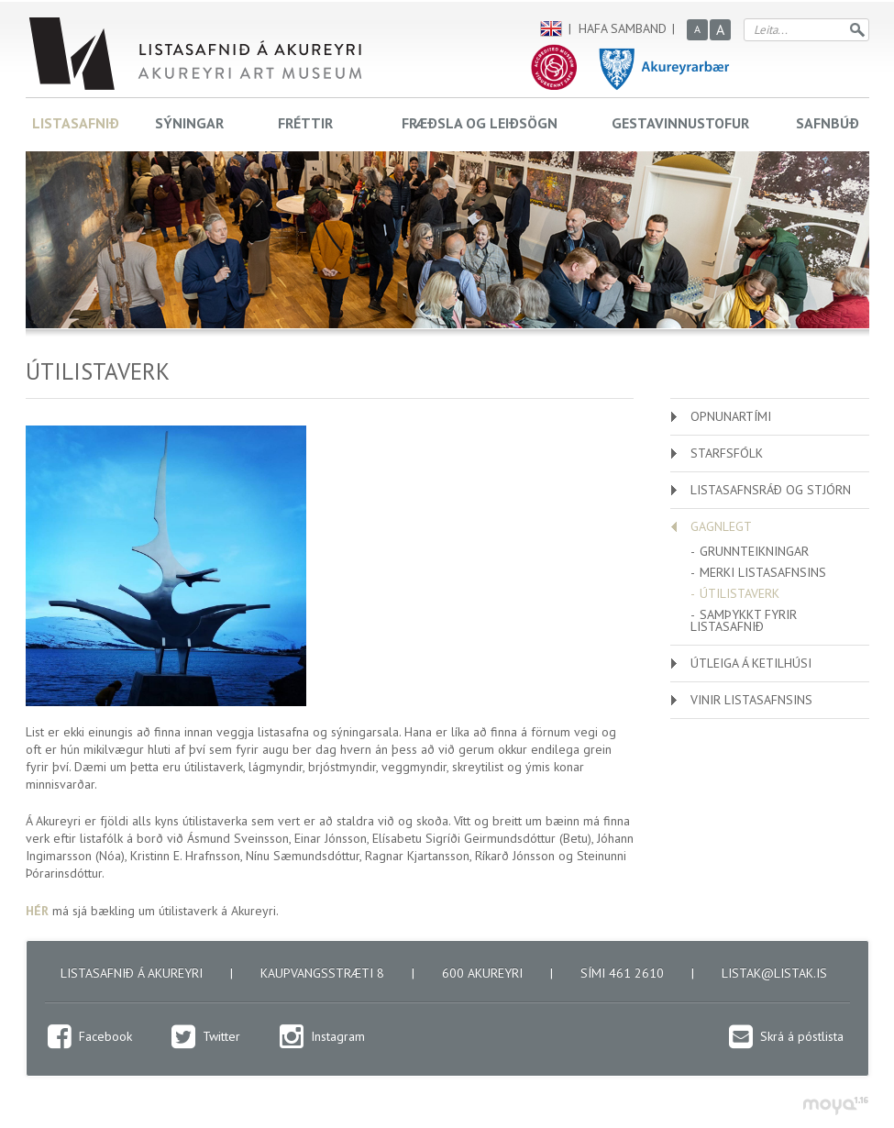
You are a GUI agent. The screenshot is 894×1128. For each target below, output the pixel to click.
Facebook (105, 1036)
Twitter (221, 1036)
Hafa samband (623, 28)
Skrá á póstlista (802, 1036)
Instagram (338, 1036)
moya (834, 1105)
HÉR (37, 910)
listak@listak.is (774, 973)
